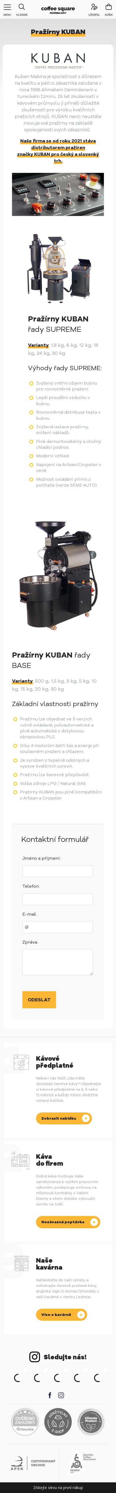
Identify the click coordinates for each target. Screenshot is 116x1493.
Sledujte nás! (65, 1357)
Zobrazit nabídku (58, 1118)
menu (7, 10)
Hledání (21, 8)
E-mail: (29, 914)
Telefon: (30, 886)
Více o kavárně (56, 1314)
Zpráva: (30, 942)
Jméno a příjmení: (41, 858)
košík (109, 15)
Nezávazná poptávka (62, 1222)
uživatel (94, 8)
